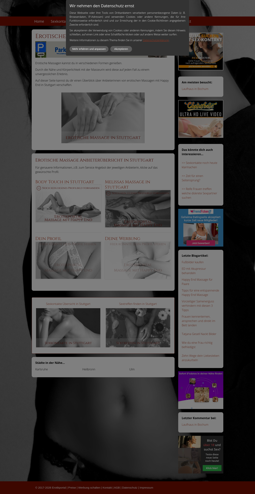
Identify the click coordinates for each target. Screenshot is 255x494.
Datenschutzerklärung (156, 40)
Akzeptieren (121, 48)
